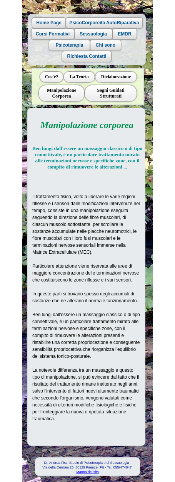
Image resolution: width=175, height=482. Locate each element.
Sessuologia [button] (93, 34)
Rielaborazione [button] (115, 76)
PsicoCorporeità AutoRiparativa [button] (104, 22)
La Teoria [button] (79, 76)
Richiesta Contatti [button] (86, 56)
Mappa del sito (87, 472)
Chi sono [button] (105, 45)
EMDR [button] (124, 34)
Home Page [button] (48, 22)
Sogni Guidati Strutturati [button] (110, 93)
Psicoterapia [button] (69, 45)
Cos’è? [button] (51, 76)
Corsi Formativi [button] (52, 34)
